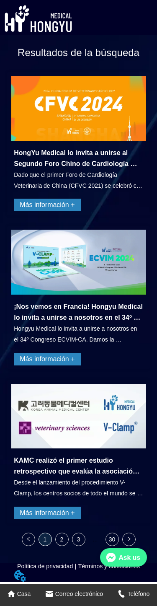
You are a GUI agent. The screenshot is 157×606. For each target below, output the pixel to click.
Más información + (47, 204)
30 (112, 539)
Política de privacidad (45, 566)
